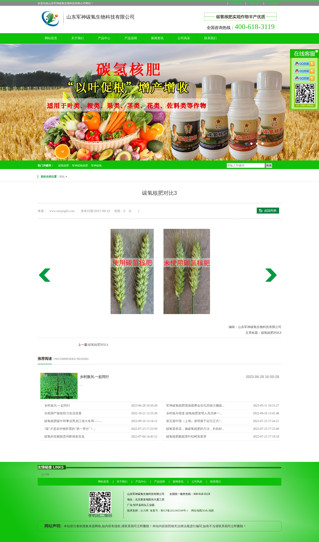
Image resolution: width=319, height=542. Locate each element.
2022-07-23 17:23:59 (144, 428)
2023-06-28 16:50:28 (144, 405)
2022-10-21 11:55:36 (144, 413)
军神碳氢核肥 (80, 165)
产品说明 (130, 38)
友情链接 (45, 467)
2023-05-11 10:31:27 (266, 405)
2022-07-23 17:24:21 (266, 421)
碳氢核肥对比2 (272, 275)
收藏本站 (236, 3)
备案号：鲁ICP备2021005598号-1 (169, 510)
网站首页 (51, 38)
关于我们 (77, 38)
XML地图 (209, 510)
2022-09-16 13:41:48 (266, 413)
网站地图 (272, 3)
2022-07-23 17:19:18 (266, 436)
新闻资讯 (157, 38)
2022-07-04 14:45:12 (144, 436)
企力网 (45, 474)
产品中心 (104, 38)
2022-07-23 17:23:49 (266, 428)
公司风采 (184, 38)
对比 (62, 176)
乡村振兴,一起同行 (94, 377)
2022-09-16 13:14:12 (144, 421)
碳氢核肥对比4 (44, 275)
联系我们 (254, 3)
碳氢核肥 (63, 165)
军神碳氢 (96, 165)
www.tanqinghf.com (61, 211)
